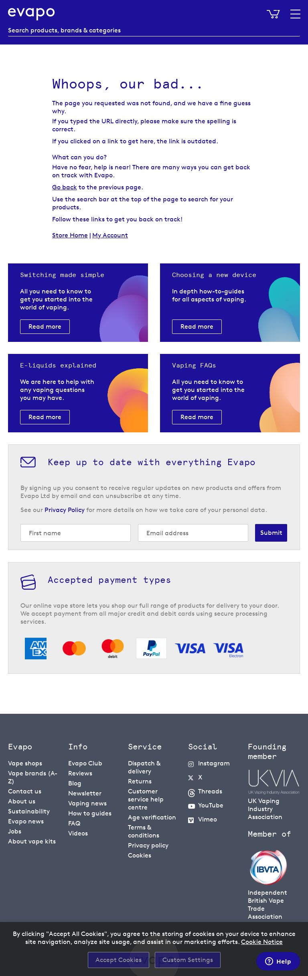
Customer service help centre (146, 799)
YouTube (210, 805)
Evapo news (26, 821)
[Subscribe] (271, 533)
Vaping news (87, 803)
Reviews (80, 773)
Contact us (24, 791)
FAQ (74, 823)
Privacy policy (148, 845)
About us (21, 801)
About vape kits (32, 841)
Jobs (14, 831)
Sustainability (29, 811)
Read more (44, 326)
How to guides (89, 813)
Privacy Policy (65, 510)
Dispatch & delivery (144, 767)
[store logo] (31, 14)
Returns (140, 781)
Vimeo (207, 819)
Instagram (214, 763)
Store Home (70, 235)
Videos (78, 833)
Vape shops (25, 763)
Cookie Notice (262, 942)
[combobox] (154, 30)
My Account (110, 235)
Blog (74, 783)
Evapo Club (85, 763)
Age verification (152, 817)
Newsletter (84, 793)
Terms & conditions (143, 831)
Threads (210, 791)
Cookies (139, 855)
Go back (64, 187)
